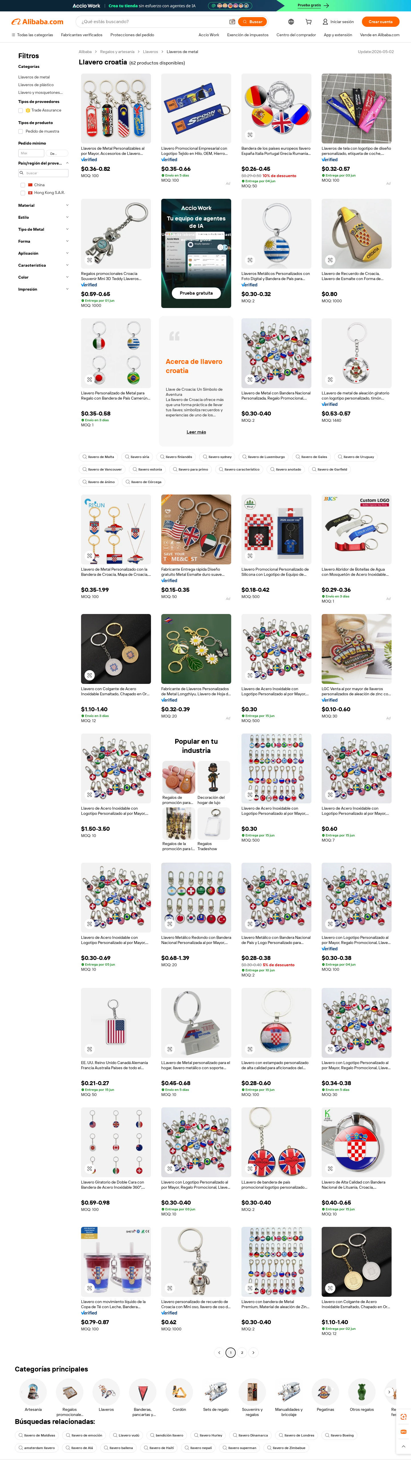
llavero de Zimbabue (286, 1448)
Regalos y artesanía (117, 51)
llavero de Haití (159, 1448)
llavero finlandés (176, 457)
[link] (403, 1416)
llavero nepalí (198, 1448)
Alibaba (85, 51)
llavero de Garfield (329, 469)
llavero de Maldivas (37, 1435)
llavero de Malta (98, 457)
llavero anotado (285, 469)
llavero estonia (147, 469)
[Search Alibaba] (153, 22)
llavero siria (137, 457)
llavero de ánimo (98, 482)
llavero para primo (190, 469)
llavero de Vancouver (102, 469)
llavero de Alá (79, 1448)
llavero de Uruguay (356, 457)
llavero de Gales (311, 457)
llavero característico (239, 469)
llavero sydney (217, 457)
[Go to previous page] (219, 1353)
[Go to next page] (253, 1353)
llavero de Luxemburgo (263, 457)
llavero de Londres (296, 1435)
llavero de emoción (84, 1435)
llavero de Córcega (144, 482)
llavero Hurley (208, 1435)
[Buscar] (252, 21)
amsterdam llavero (37, 1448)
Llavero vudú (126, 1435)
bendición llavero (166, 1435)
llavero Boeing (339, 1435)
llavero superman (239, 1448)
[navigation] (43, 703)
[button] (232, 21)
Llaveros (150, 51)
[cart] (309, 22)
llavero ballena (118, 1448)
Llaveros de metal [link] (182, 51)
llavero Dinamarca (250, 1435)
